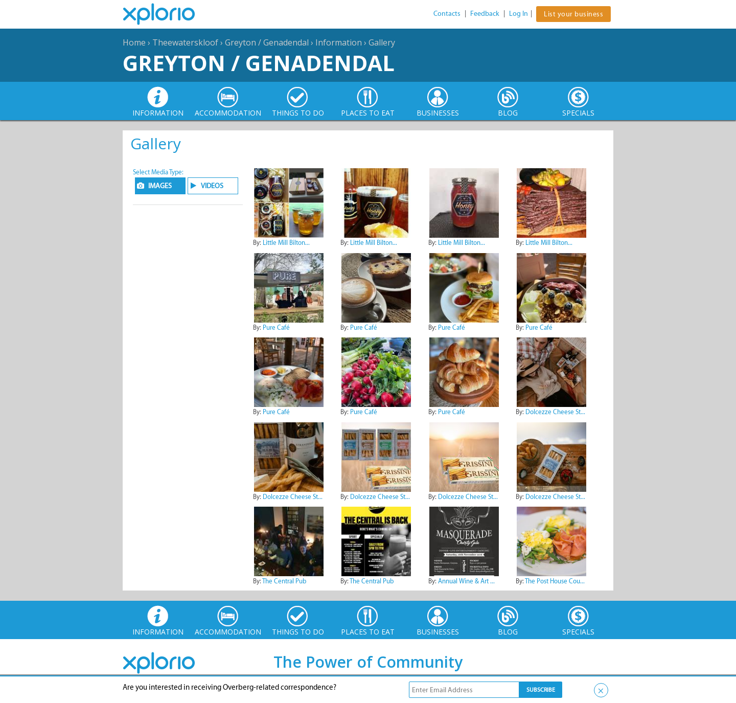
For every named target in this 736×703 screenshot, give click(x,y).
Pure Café (276, 327)
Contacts (447, 13)
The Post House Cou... (555, 581)
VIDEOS (212, 186)
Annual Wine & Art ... (466, 581)
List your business (573, 14)
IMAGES (160, 186)
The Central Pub (284, 581)
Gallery (382, 42)
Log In (518, 13)
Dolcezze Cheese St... (555, 412)
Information (338, 42)
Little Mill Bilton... (286, 242)
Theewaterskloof (185, 42)
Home (134, 42)
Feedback (484, 13)
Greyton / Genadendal (267, 42)
